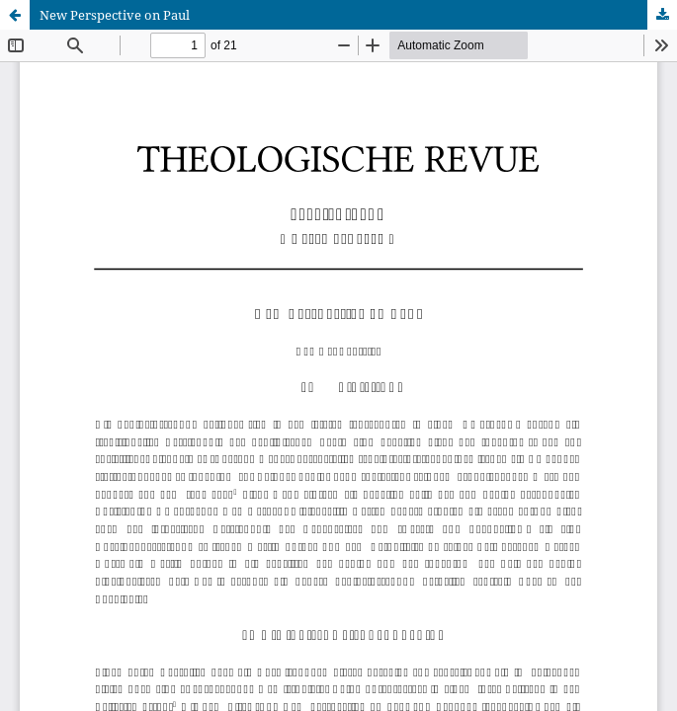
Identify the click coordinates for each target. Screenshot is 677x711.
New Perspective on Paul (115, 15)
